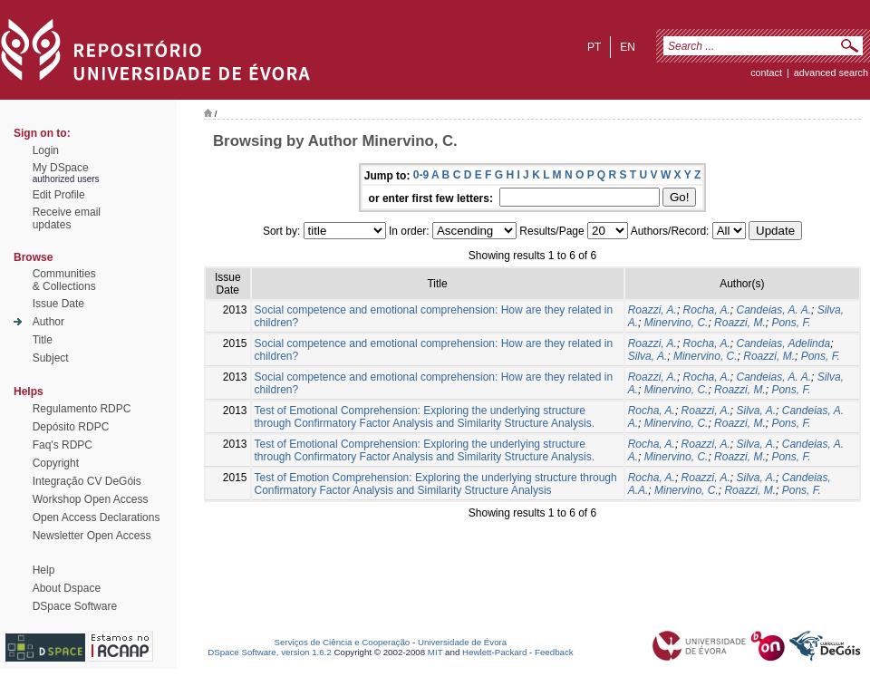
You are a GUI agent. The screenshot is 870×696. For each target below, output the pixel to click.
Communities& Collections (64, 280)
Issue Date (58, 303)
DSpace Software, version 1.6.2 (270, 652)
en (627, 47)
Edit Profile (59, 194)
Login (46, 150)
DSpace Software (75, 606)
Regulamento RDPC (82, 408)
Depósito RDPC (71, 426)
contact (766, 72)
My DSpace (61, 167)
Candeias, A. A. (774, 310)
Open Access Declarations (96, 517)
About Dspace (67, 588)
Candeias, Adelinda (784, 343)
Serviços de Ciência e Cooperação (343, 642)
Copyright (56, 463)
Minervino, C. (676, 322)
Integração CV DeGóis (87, 481)
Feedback (554, 652)
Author (48, 321)
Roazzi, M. (740, 322)
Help (44, 570)
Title (43, 340)
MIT (435, 652)
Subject (51, 358)
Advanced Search (831, 72)
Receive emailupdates (67, 218)
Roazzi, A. (652, 310)
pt (594, 47)
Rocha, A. (706, 310)
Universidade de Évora (462, 642)
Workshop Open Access (91, 499)
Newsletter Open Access (92, 535)
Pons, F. (790, 322)
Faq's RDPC (62, 445)
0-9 (421, 175)
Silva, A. (648, 356)
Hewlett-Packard (494, 652)
